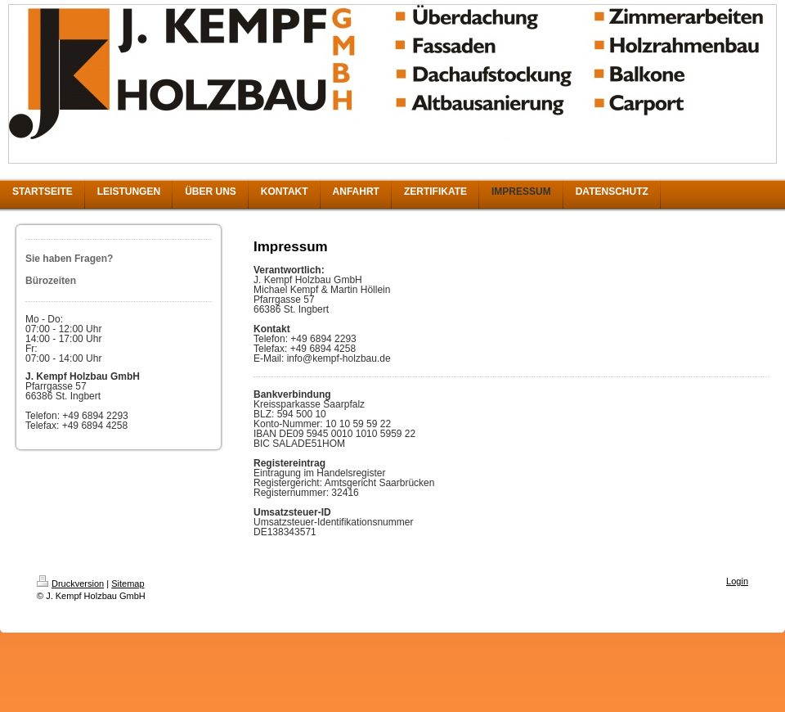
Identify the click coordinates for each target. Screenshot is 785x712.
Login (737, 581)
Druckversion (70, 583)
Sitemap (127, 583)
